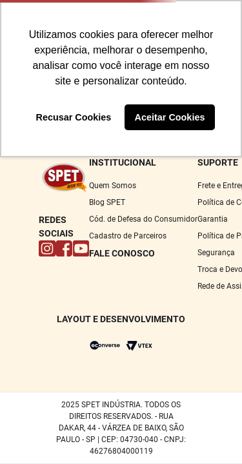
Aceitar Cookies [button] (170, 117)
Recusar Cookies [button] (74, 117)
